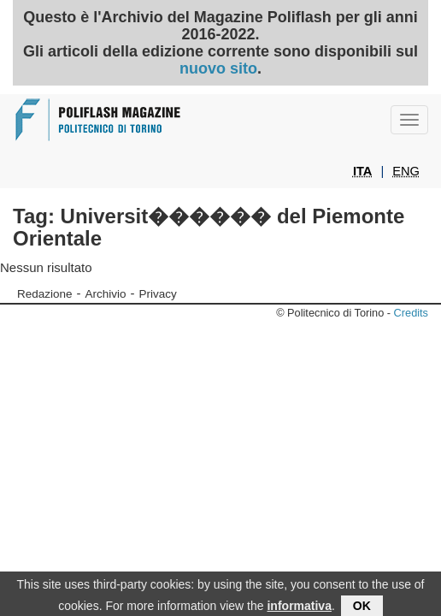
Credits (411, 312)
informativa (299, 606)
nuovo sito (218, 68)
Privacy (158, 293)
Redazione (45, 293)
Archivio (105, 293)
